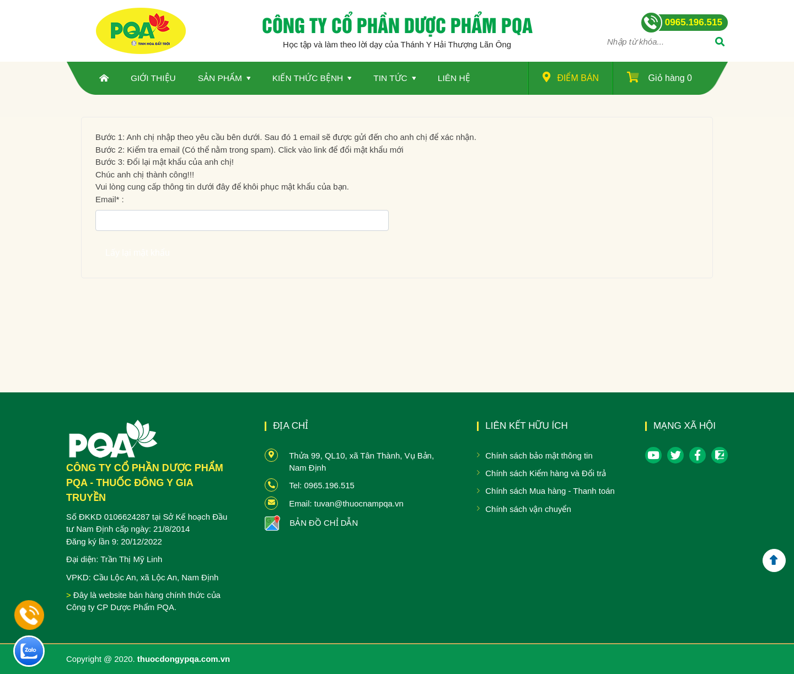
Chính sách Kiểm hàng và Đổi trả (545, 473)
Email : (109, 199)
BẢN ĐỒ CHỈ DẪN (323, 522)
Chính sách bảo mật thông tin (538, 455)
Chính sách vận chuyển (528, 509)
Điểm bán (571, 77)
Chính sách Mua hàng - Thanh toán (550, 490)
